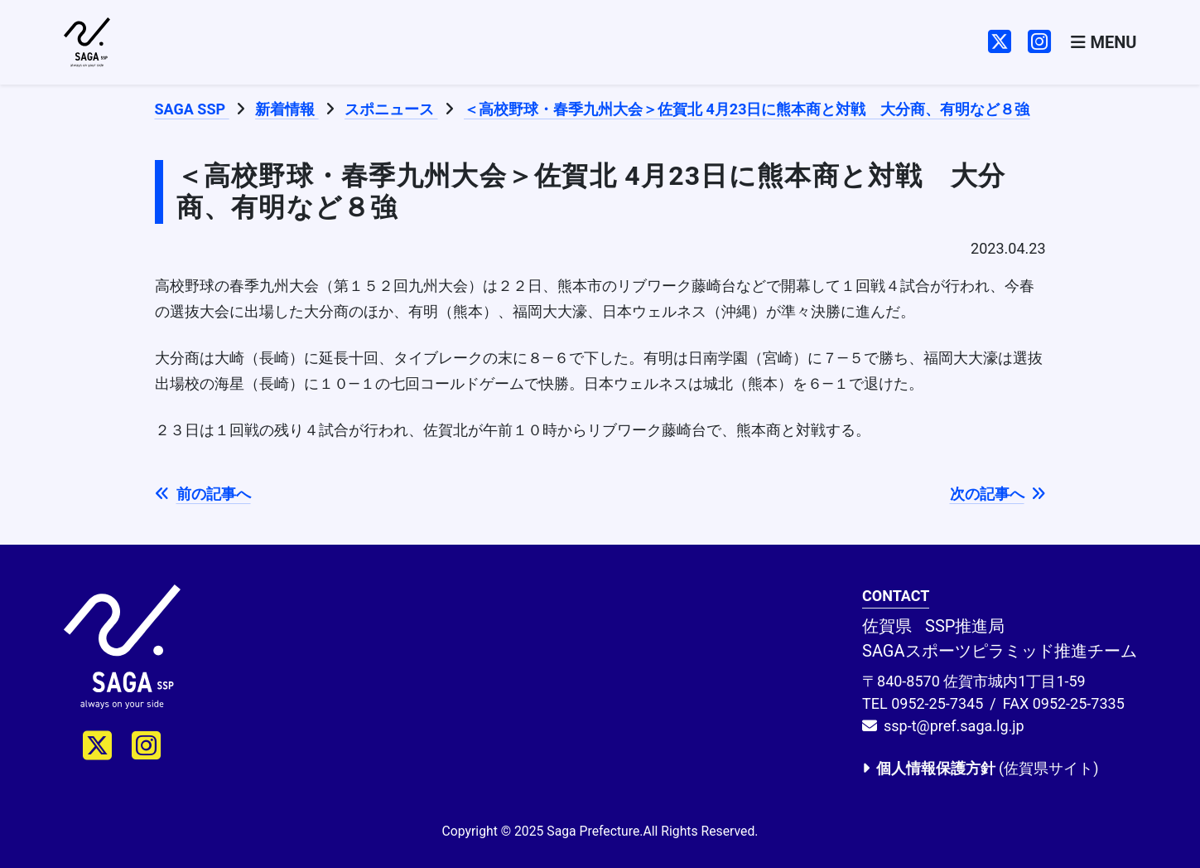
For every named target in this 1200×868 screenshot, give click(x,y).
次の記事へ (998, 493)
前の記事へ (203, 493)
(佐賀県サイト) (980, 768)
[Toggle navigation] (1103, 42)
